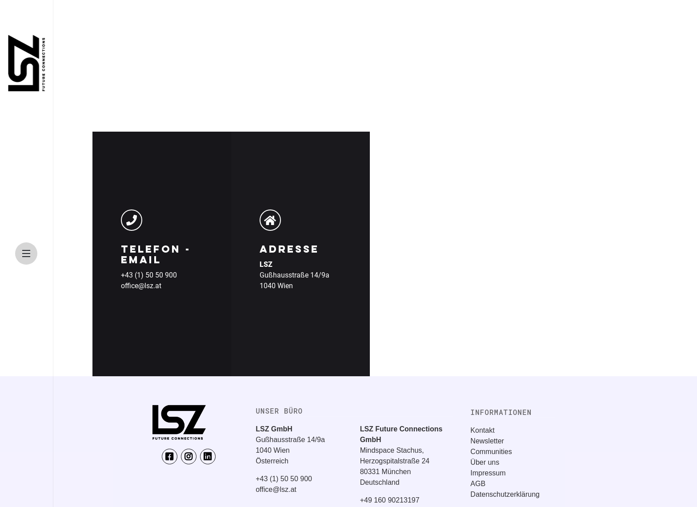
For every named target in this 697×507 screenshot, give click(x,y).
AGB (477, 483)
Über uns (484, 462)
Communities (491, 451)
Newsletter (487, 441)
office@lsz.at (141, 286)
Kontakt (482, 430)
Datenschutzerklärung (505, 494)
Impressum (487, 473)
